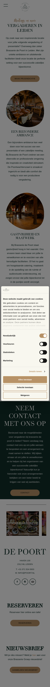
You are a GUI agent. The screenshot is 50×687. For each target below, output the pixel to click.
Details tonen (35, 371)
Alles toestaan (25, 379)
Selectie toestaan (25, 387)
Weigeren (25, 395)
